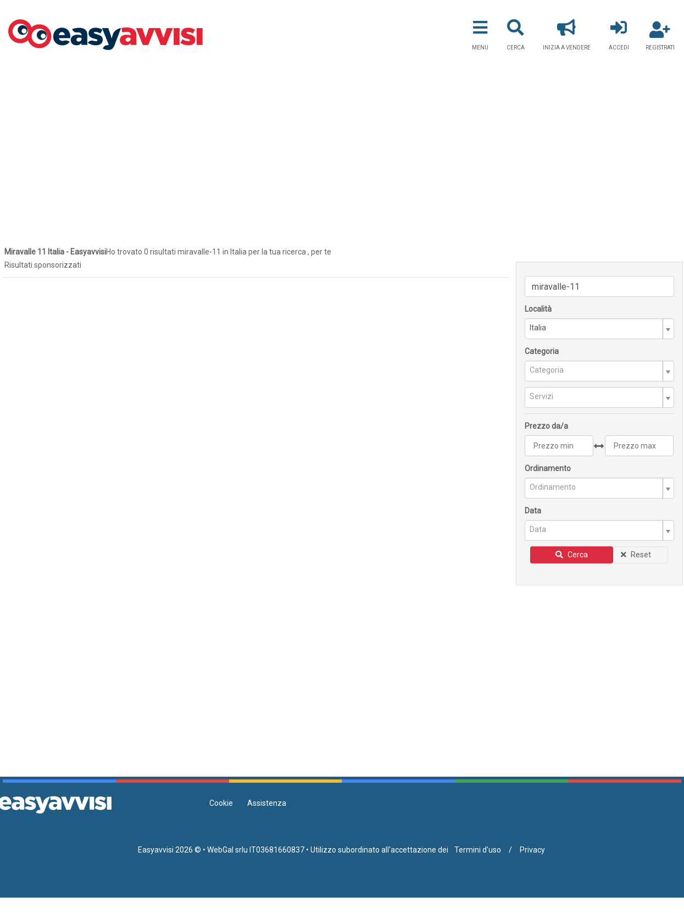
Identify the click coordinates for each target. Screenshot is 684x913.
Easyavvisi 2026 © (169, 849)
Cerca (571, 554)
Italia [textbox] (538, 327)
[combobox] (599, 328)
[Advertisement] (342, 143)
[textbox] (595, 370)
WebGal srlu (227, 849)
